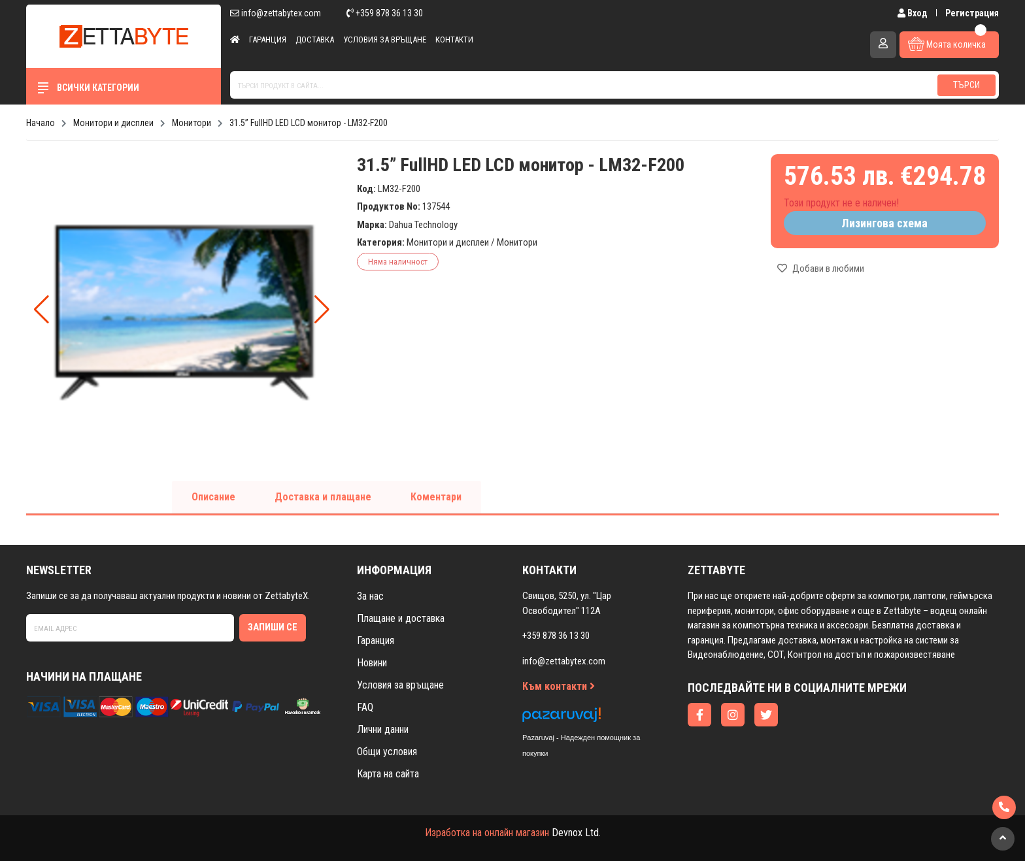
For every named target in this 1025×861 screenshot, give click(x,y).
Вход (914, 13)
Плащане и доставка (401, 618)
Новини (372, 663)
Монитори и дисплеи (448, 242)
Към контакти (558, 686)
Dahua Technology (423, 225)
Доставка (314, 39)
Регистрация (972, 13)
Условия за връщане (384, 39)
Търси (966, 85)
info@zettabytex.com (275, 13)
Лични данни (383, 729)
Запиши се (272, 627)
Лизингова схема (884, 223)
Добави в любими (820, 268)
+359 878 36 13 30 (384, 13)
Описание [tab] (213, 497)
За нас (370, 596)
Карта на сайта (388, 774)
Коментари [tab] (436, 497)
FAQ (365, 707)
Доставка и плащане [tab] (323, 497)
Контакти (454, 39)
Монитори (517, 242)
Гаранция (267, 39)
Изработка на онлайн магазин (487, 832)
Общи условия (387, 751)
